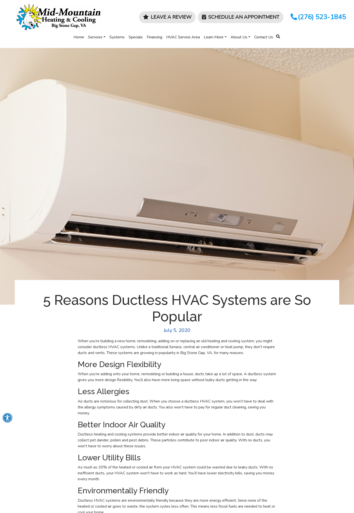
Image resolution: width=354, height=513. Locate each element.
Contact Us (263, 37)
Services (95, 37)
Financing (154, 37)
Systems (117, 37)
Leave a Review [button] (167, 17)
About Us (239, 37)
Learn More (213, 37)
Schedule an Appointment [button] (240, 17)
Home (79, 37)
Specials (136, 37)
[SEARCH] (278, 34)
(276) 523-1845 (318, 17)
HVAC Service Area (183, 37)
